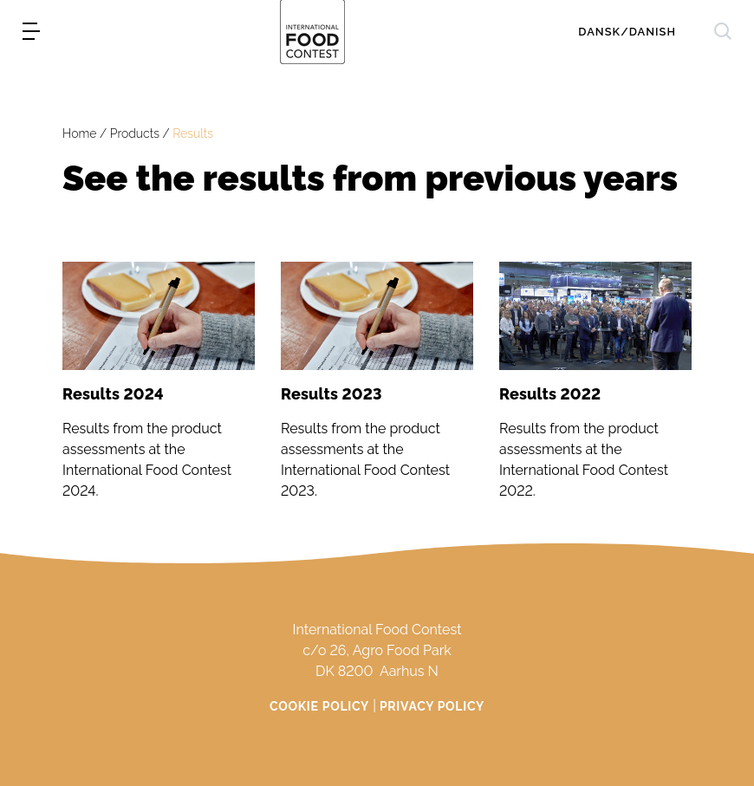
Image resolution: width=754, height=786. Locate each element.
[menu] (31, 31)
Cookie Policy (319, 706)
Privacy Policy (432, 706)
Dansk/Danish (627, 31)
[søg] (723, 31)
